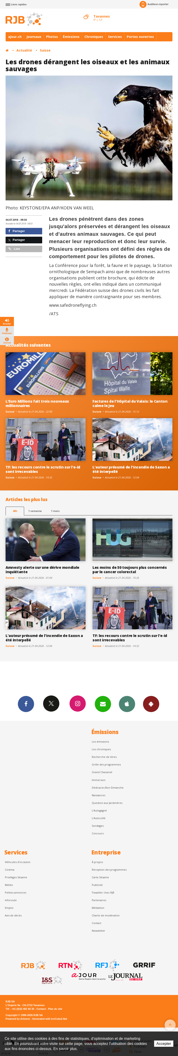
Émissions (71, 36)
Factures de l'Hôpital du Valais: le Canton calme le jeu (130, 403)
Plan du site (55, 1008)
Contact (96, 922)
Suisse (45, 50)
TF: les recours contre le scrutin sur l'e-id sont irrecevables (43, 469)
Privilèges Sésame (16, 877)
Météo (9, 884)
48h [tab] (15, 511)
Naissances (98, 795)
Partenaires (99, 900)
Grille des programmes (106, 764)
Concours (98, 833)
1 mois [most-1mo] (55, 511)
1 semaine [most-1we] (35, 511)
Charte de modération (106, 915)
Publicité (97, 884)
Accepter (163, 1044)
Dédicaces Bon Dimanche (108, 787)
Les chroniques (101, 749)
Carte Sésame (100, 877)
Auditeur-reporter (154, 4)
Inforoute (11, 900)
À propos (97, 861)
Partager (16, 231)
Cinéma (9, 869)
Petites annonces (15, 892)
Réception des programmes (109, 869)
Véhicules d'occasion (17, 861)
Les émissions (100, 741)
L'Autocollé (98, 818)
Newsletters (103, 704)
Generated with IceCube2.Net (49, 1018)
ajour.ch (15, 36)
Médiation (98, 907)
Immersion (98, 779)
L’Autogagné (99, 810)
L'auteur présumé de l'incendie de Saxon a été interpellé (131, 469)
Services (115, 36)
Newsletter (98, 930)
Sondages (98, 825)
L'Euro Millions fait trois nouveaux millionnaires (37, 403)
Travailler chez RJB (103, 892)
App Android (151, 704)
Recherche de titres (104, 756)
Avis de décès (13, 915)
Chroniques (93, 36)
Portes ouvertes (140, 36)
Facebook (26, 704)
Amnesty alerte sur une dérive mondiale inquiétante (42, 569)
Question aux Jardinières (107, 802)
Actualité (24, 50)
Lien (14, 249)
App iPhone (127, 704)
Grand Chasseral (102, 772)
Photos (52, 36)
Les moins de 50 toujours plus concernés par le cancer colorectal (129, 569)
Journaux (33, 36)
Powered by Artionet (18, 1018)
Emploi (9, 907)
